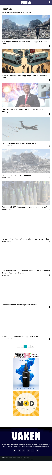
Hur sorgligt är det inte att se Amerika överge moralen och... (25, 239)
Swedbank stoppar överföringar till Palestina (19, 305)
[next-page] (32, 346)
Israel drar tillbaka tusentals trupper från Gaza (20, 337)
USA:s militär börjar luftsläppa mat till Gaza (19, 143)
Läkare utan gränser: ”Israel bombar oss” (18, 175)
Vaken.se (4, 46)
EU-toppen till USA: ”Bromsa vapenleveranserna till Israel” (24, 207)
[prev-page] (18, 346)
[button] (3, 2)
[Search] (49, 2)
